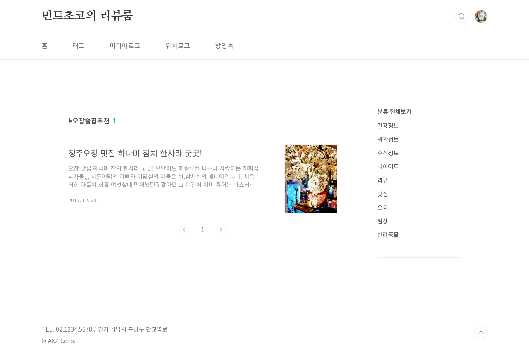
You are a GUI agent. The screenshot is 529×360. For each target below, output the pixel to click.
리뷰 (382, 180)
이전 (184, 229)
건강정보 (388, 125)
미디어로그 (125, 45)
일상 (382, 221)
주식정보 (388, 153)
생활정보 (388, 139)
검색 (462, 16)
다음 (221, 229)
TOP (481, 332)
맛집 (382, 193)
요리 (382, 207)
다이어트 (388, 166)
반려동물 (388, 234)
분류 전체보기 (394, 111)
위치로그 (177, 45)
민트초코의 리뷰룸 (87, 16)
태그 (78, 45)
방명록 (224, 45)
